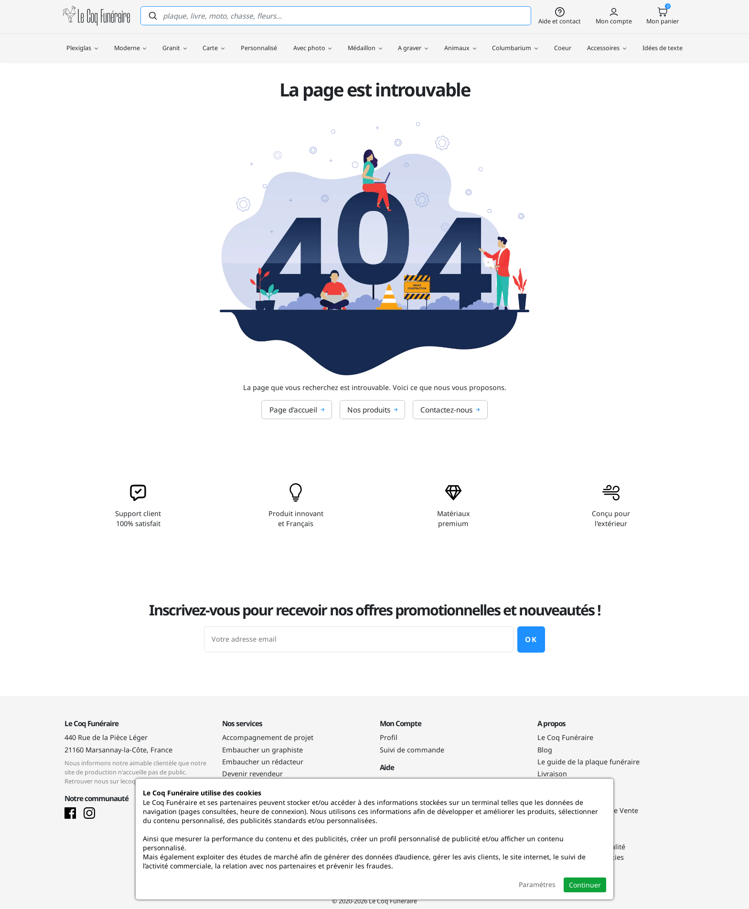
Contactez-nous (450, 409)
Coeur (562, 43)
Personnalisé (259, 43)
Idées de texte (662, 43)
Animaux (460, 43)
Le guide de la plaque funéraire (588, 761)
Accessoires (606, 43)
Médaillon (365, 43)
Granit (174, 43)
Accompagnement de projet (267, 737)
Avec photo (312, 43)
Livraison (552, 773)
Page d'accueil (297, 409)
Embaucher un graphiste (262, 749)
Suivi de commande (412, 749)
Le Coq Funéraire (565, 737)
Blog (544, 749)
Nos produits (372, 409)
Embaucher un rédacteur (262, 761)
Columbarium (515, 43)
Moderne (130, 43)
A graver (413, 43)
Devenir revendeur (252, 773)
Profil (388, 737)
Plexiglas (82, 43)
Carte (214, 43)
